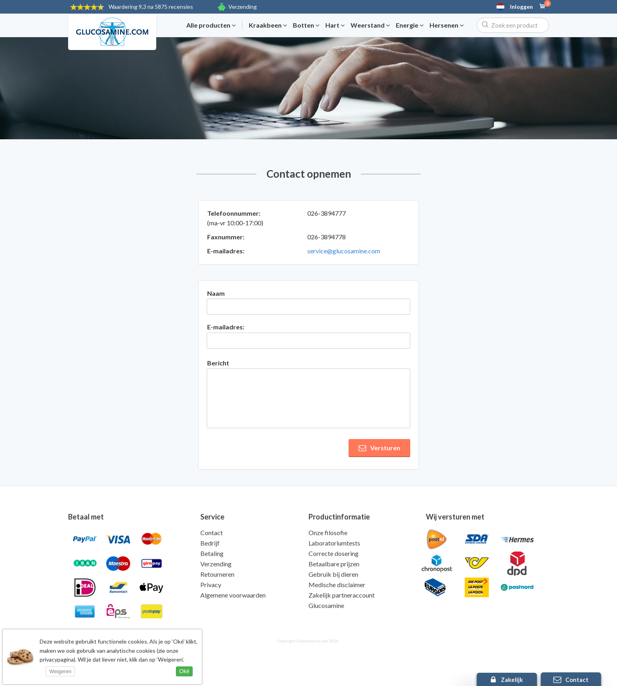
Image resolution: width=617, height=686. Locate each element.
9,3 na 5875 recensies (151, 6)
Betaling (212, 553)
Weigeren (60, 671)
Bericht (218, 363)
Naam (216, 293)
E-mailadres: (225, 251)
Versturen (379, 448)
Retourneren (217, 574)
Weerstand (370, 25)
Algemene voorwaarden (233, 595)
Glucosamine (326, 605)
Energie (409, 25)
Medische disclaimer (336, 584)
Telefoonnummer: (233, 213)
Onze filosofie (327, 532)
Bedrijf (210, 543)
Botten (306, 25)
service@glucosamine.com (343, 251)
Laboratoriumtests (334, 543)
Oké (184, 671)
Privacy (210, 584)
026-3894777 (326, 213)
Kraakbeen (268, 25)
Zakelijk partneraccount (341, 595)
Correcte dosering (333, 553)
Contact (211, 532)
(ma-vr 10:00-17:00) (235, 223)
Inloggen (521, 7)
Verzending (242, 6)
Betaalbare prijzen (333, 564)
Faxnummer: (225, 237)
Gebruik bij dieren (333, 574)
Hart (335, 25)
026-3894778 (326, 237)
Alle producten (211, 25)
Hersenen (446, 25)
